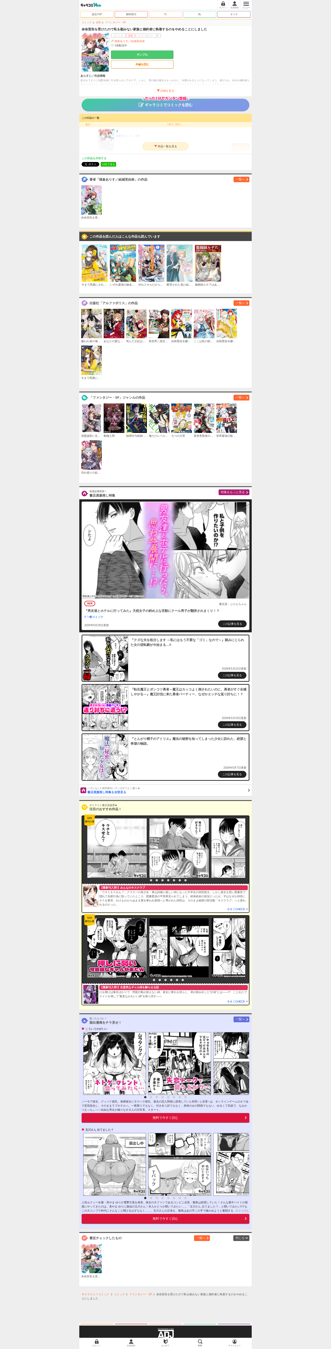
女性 (98, 22)
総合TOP (97, 14)
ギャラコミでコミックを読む (165, 103)
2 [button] (151, 880)
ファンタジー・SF (115, 22)
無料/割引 (131, 14)
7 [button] (180, 880)
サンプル (142, 54)
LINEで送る (108, 164)
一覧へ (240, 179)
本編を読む (142, 64)
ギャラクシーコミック (95, 1294)
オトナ (234, 14)
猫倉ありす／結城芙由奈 (129, 41)
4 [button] (162, 880)
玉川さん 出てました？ (99, 1129)
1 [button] (145, 880)
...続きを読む (241, 1210)
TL (165, 14)
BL (199, 14)
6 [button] (174, 880)
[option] (116, 848)
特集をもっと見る (233, 492)
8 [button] (185, 880)
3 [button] (157, 880)
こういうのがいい (96, 1029)
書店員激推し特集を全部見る (168, 790)
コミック (87, 22)
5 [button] (168, 880)
